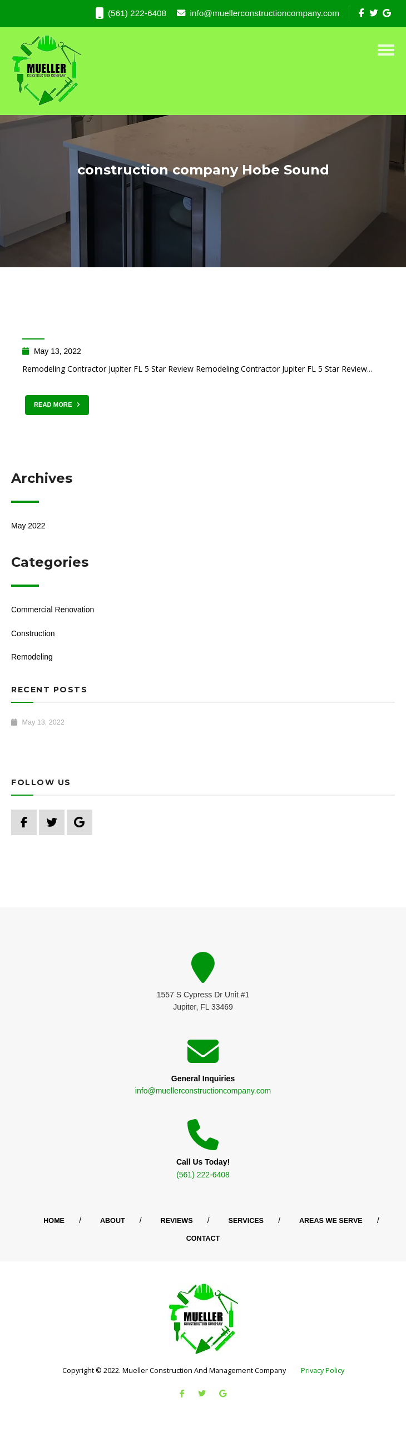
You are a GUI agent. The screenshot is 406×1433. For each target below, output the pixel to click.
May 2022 (28, 525)
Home (54, 1221)
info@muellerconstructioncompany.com (258, 13)
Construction (33, 633)
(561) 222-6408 (131, 13)
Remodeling (32, 656)
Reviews (177, 1221)
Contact (203, 1238)
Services (246, 1221)
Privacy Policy (322, 1370)
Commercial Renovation (52, 609)
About (112, 1221)
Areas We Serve (331, 1221)
